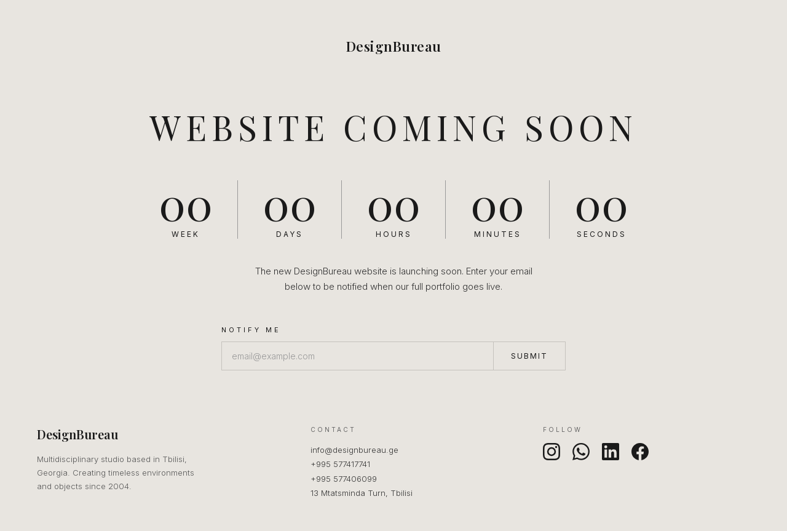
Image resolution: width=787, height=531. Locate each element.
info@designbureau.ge (354, 450)
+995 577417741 (340, 464)
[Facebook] (640, 451)
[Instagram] (551, 451)
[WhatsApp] (581, 451)
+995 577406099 (343, 479)
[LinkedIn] (610, 451)
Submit (529, 356)
